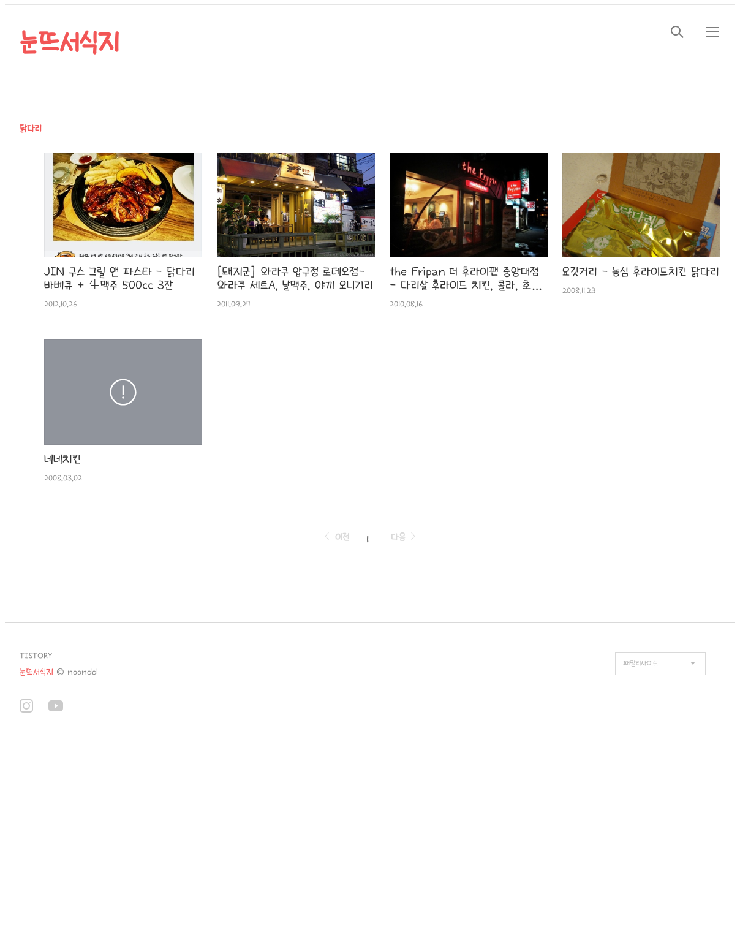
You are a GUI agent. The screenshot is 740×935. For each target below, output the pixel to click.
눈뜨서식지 (69, 43)
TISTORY (36, 656)
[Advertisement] (250, 835)
